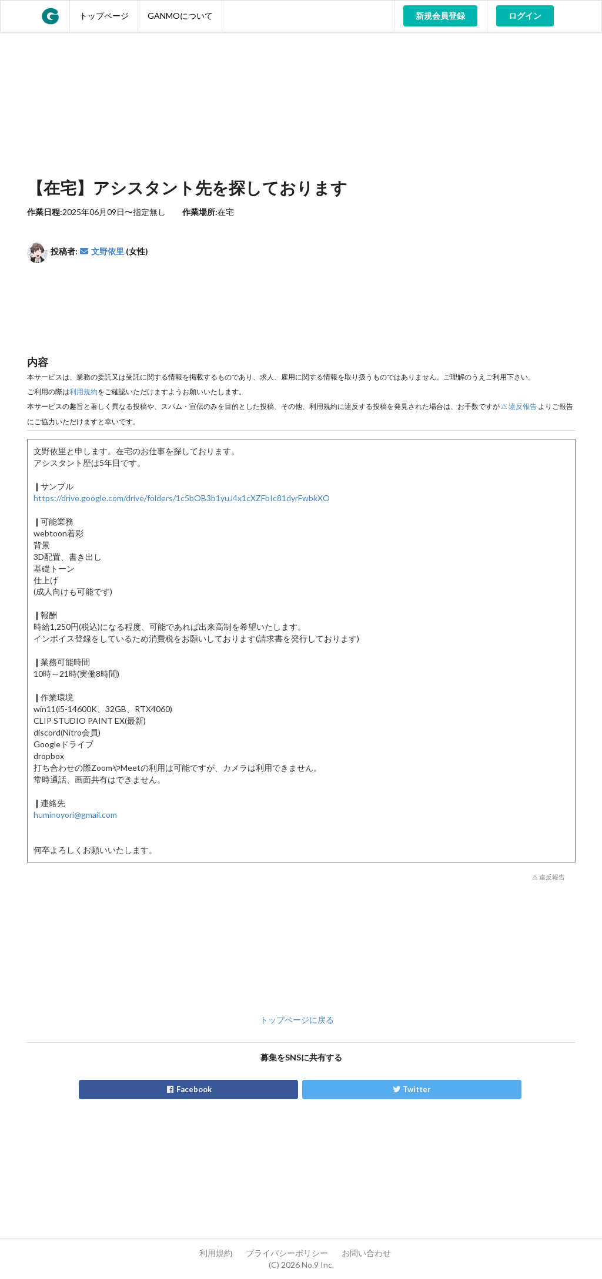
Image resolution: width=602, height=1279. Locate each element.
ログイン (525, 16)
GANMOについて (180, 16)
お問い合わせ (366, 1253)
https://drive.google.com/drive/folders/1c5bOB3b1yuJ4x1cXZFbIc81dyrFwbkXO (182, 498)
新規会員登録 (440, 16)
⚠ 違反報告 (519, 406)
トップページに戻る (297, 1020)
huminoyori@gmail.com (75, 815)
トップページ (104, 16)
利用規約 (83, 391)
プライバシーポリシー (287, 1253)
